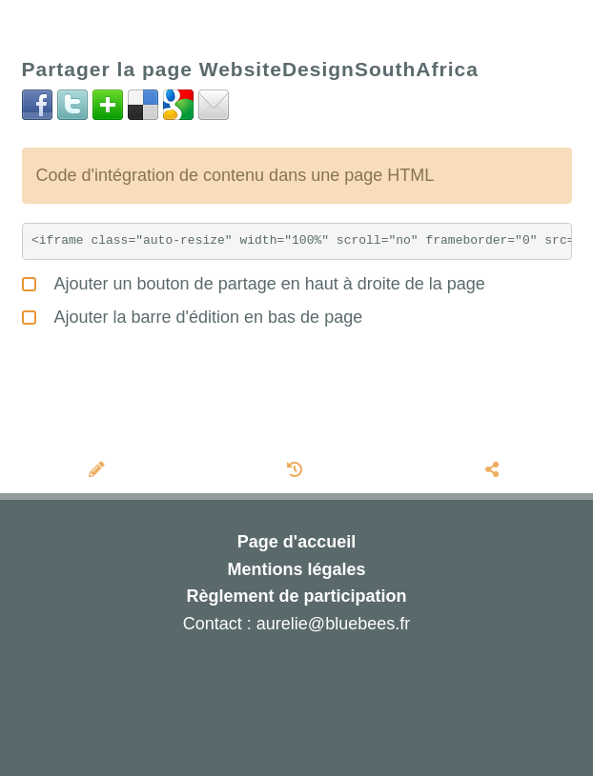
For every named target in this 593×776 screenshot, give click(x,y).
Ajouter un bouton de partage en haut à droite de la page (253, 281)
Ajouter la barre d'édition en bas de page (192, 315)
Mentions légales (296, 569)
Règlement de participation (296, 596)
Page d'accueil (296, 541)
